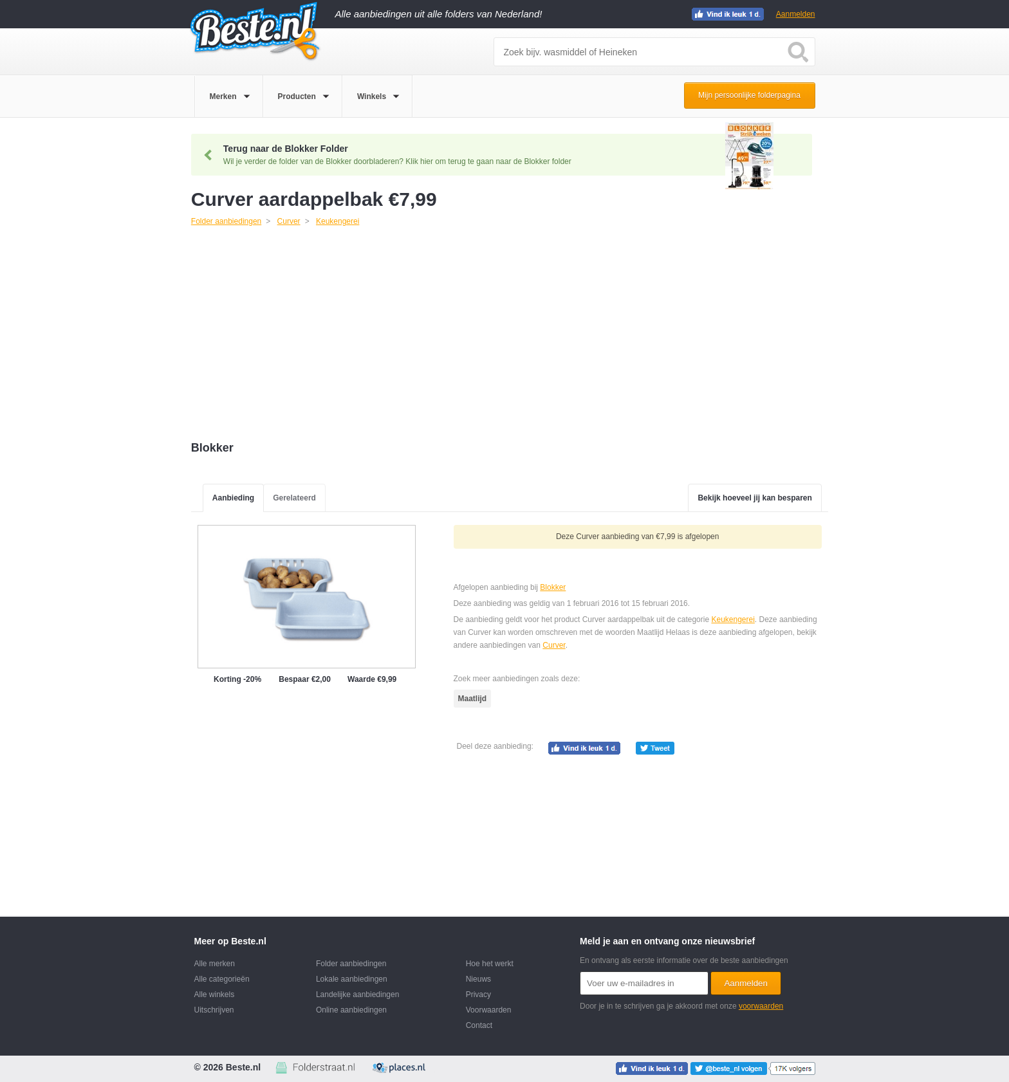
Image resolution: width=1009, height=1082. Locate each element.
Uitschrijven (214, 1009)
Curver (553, 645)
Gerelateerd (294, 497)
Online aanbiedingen (351, 1009)
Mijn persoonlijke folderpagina (749, 95)
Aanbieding (233, 497)
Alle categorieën (222, 979)
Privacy (478, 994)
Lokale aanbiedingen (351, 979)
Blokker (553, 587)
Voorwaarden (489, 1009)
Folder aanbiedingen (351, 963)
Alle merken (214, 963)
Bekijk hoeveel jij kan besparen (754, 497)
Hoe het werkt (490, 963)
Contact (479, 1025)
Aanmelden (795, 14)
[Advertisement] (509, 335)
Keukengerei (732, 619)
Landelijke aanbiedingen (357, 994)
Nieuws (478, 979)
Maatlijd (472, 698)
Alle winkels (214, 994)
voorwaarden (761, 1006)
